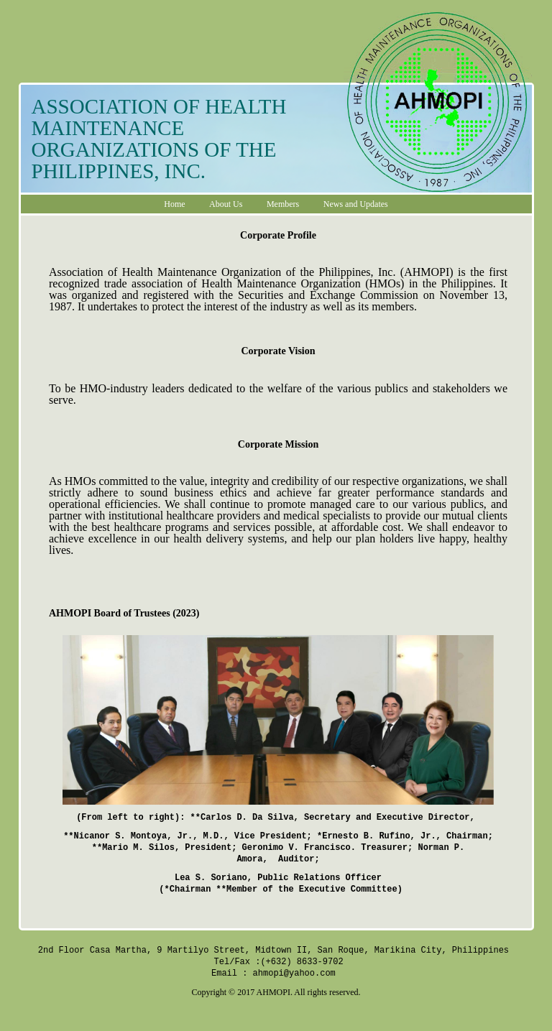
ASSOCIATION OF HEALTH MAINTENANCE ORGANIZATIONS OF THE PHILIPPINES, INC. (159, 138)
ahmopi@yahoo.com (294, 973)
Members (283, 204)
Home (174, 204)
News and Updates (355, 204)
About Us (225, 204)
